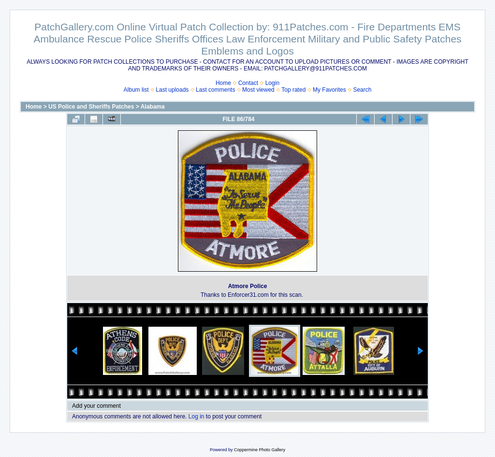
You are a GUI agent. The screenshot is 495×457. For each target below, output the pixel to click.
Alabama (153, 106)
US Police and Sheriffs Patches (91, 106)
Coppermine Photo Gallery (259, 449)
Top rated (293, 89)
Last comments (215, 89)
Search (362, 89)
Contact (248, 83)
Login (272, 83)
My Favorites (329, 89)
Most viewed (258, 89)
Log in (196, 416)
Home (223, 83)
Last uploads (172, 89)
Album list (136, 89)
